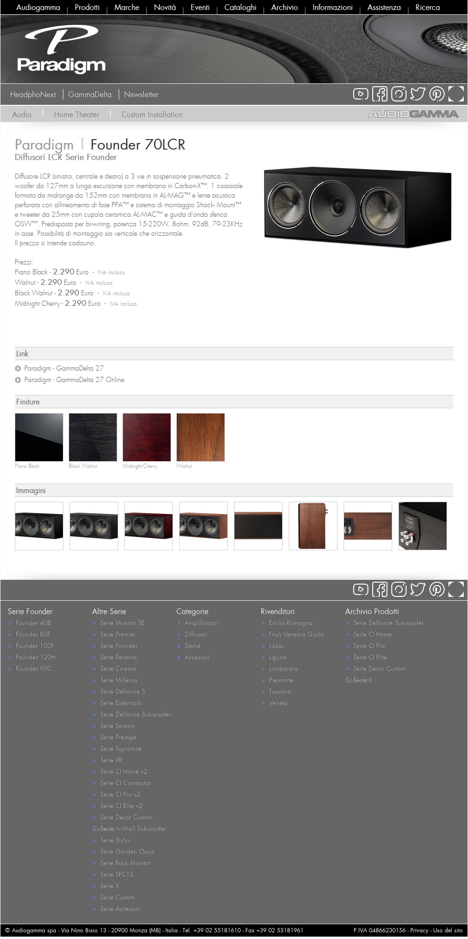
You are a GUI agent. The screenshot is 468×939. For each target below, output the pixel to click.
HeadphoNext (33, 94)
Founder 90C (29, 668)
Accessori (192, 656)
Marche (126, 7)
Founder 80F (29, 633)
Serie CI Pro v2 (116, 793)
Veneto (274, 702)
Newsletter (141, 94)
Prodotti (87, 7)
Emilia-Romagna (287, 622)
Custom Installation (152, 114)
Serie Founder (114, 645)
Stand (188, 645)
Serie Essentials (116, 702)
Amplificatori (197, 622)
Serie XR (107, 759)
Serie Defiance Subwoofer (131, 713)
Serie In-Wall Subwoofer (129, 828)
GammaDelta (90, 94)
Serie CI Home (368, 633)
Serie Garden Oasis (123, 851)
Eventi (200, 7)
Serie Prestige (114, 736)
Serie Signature (116, 748)
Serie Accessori (116, 908)
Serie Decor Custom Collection (122, 817)
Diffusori (191, 633)
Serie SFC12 (112, 873)
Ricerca (428, 7)
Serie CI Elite (366, 656)
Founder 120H (31, 656)
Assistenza (384, 7)
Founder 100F (31, 645)
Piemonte (277, 679)
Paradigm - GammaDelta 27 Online (74, 379)
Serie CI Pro (365, 645)
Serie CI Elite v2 (117, 805)
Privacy (419, 930)
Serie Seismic (113, 725)
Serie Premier (113, 633)
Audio (21, 114)
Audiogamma (38, 7)
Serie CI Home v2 (119, 771)
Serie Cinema (114, 668)
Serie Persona (114, 656)
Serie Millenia (114, 679)
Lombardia (279, 668)
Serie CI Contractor (121, 782)
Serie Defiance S (118, 691)
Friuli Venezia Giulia (292, 633)
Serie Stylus (111, 839)
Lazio (272, 645)
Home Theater (76, 114)
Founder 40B (29, 622)
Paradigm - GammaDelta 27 (64, 368)
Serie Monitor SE (118, 622)
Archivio (284, 7)
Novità (165, 7)
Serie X (105, 885)
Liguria (274, 656)
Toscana (276, 691)
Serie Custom (113, 896)
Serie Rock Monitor (121, 862)
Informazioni (333, 7)
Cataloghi (240, 7)
